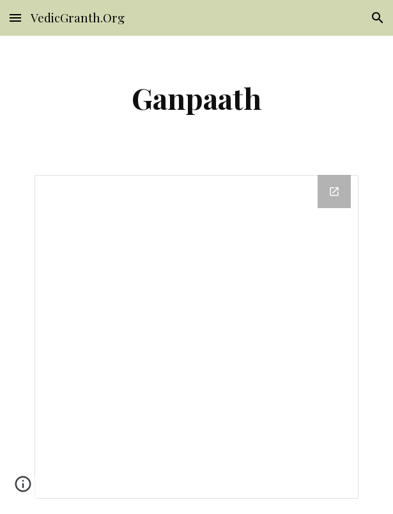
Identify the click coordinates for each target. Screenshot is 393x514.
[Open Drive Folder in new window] (334, 191)
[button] (15, 17)
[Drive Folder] (196, 337)
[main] (196, 97)
